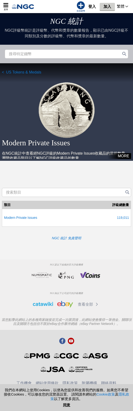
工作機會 (24, 383)
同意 (66, 405)
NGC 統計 (66, 21)
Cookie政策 (105, 394)
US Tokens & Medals (23, 72)
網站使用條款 (47, 383)
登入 (92, 7)
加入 (107, 7)
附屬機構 (89, 383)
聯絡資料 (108, 383)
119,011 (123, 218)
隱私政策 (70, 383)
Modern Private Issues (20, 218)
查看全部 (88, 304)
